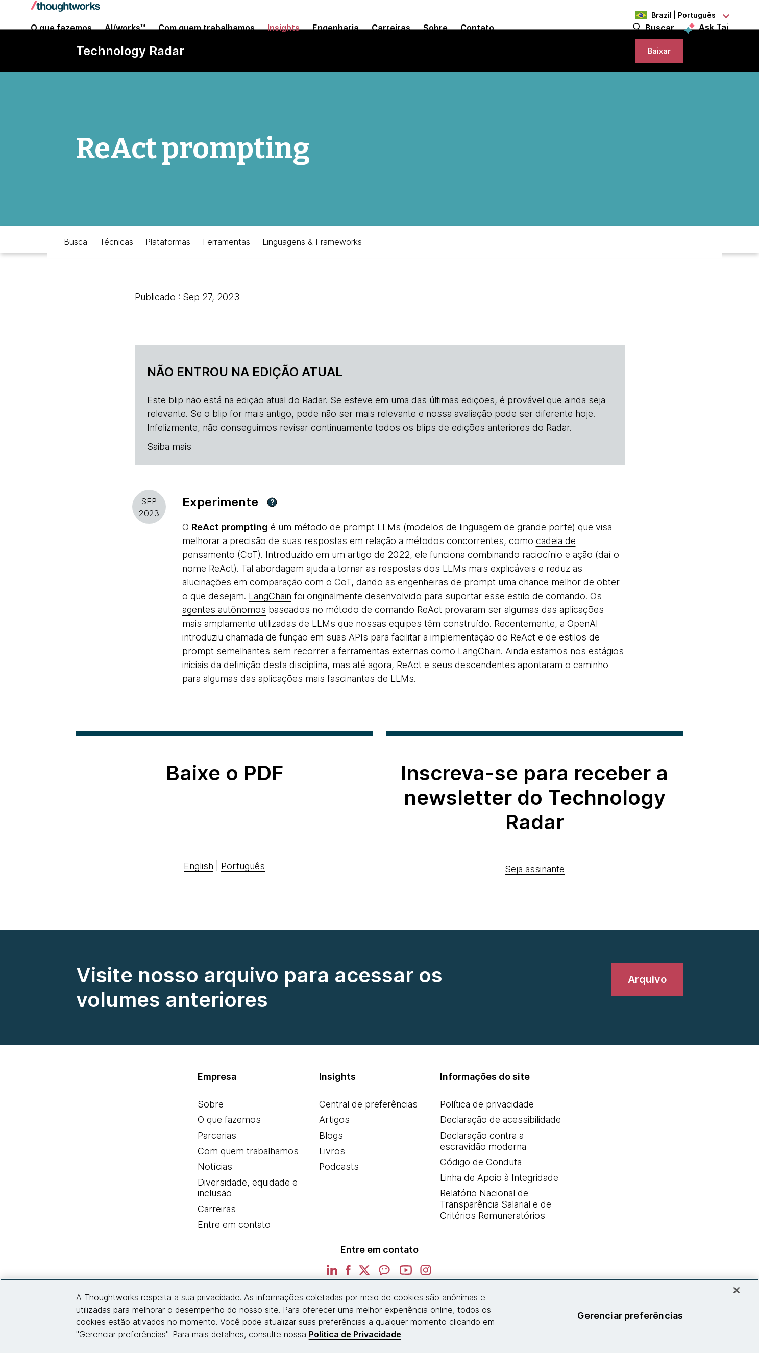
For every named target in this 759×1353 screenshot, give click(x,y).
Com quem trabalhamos (248, 1193)
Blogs (331, 1177)
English (198, 908)
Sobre (211, 1146)
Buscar (659, 42)
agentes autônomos (224, 652)
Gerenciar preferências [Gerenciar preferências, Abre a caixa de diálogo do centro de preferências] (630, 1315)
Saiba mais (169, 488)
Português (243, 908)
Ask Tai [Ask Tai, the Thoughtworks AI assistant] (713, 41)
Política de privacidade (487, 1146)
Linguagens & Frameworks (312, 279)
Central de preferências (368, 1146)
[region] (379, 1315)
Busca (75, 279)
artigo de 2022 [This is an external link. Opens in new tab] (379, 597)
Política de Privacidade (355, 1334)
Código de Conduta (481, 1204)
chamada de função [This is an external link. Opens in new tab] (267, 679)
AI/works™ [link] (125, 42)
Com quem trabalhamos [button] (206, 42)
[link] (653, 85)
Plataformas (167, 279)
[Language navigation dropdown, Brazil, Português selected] (672, 15)
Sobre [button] (435, 42)
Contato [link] (477, 42)
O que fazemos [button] (61, 42)
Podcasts (339, 1208)
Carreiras (217, 1251)
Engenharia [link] (335, 42)
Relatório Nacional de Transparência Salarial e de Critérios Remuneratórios (495, 1246)
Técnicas (116, 279)
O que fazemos (229, 1162)
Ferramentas (226, 279)
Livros (332, 1193)
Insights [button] (283, 42)
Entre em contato (234, 1266)
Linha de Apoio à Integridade (499, 1220)
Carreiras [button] (391, 42)
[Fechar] (736, 1290)
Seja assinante (535, 911)
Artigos (334, 1162)
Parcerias (217, 1177)
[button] (272, 544)
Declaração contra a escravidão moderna (483, 1183)
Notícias (215, 1208)
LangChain (270, 638)
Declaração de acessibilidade (500, 1162)
